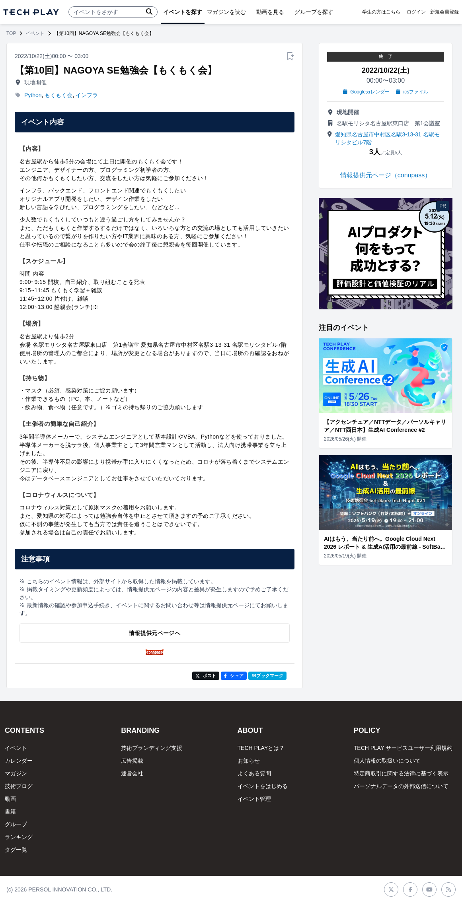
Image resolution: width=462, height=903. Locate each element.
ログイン (416, 12)
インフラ (87, 95)
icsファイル (412, 92)
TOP (11, 33)
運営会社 (132, 773)
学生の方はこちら (381, 12)
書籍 (10, 811)
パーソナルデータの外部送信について (401, 786)
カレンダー (19, 760)
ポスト (205, 675)
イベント (35, 33)
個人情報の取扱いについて (387, 760)
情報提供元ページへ (154, 633)
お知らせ (249, 760)
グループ (16, 824)
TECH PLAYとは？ (261, 748)
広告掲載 (132, 760)
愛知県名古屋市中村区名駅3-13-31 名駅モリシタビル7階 (387, 138)
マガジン (16, 773)
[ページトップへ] (31, 12)
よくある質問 (254, 773)
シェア (234, 675)
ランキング (19, 837)
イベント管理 (254, 799)
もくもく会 (58, 95)
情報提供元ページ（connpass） (385, 175)
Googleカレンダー (366, 92)
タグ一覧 (16, 850)
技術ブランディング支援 (151, 748)
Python (33, 95)
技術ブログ (19, 786)
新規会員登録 (444, 12)
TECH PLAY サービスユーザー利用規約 (403, 748)
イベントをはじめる (263, 786)
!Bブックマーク (267, 675)
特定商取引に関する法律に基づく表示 (401, 773)
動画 (10, 799)
